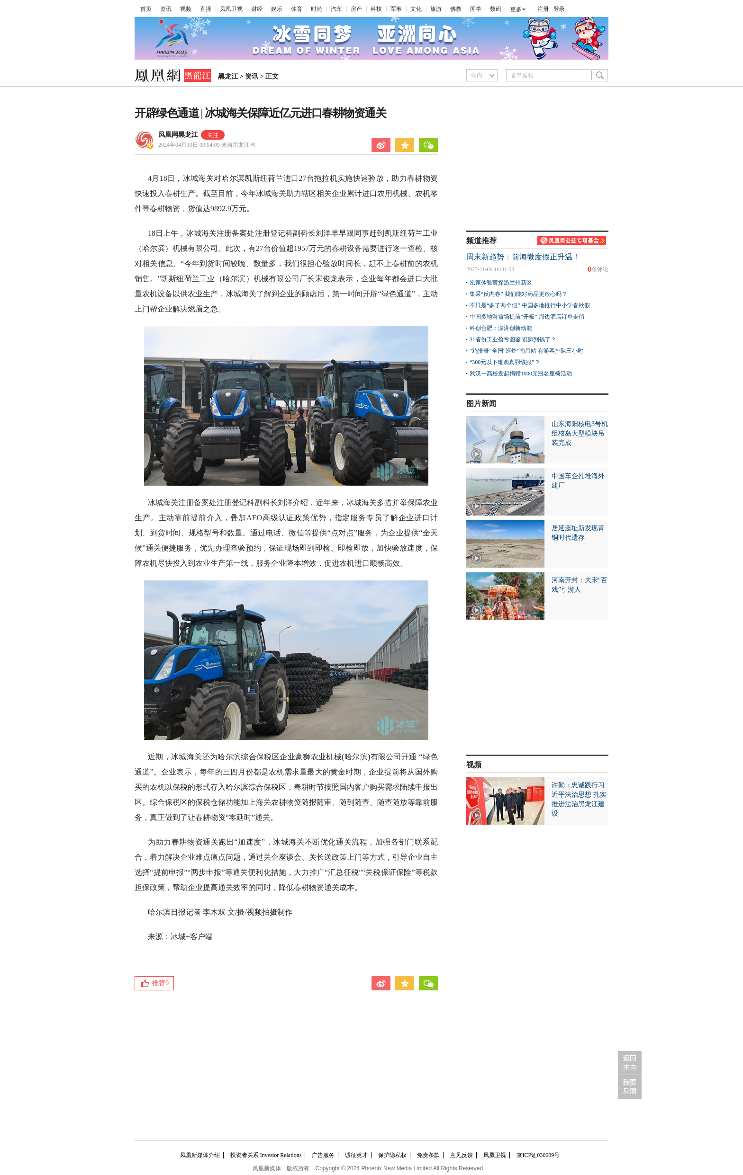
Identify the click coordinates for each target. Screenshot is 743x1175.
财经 (257, 9)
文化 (416, 9)
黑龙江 (228, 76)
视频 (185, 9)
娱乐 (276, 9)
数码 (495, 9)
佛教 (456, 9)
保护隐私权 (392, 1155)
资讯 (166, 9)
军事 (396, 9)
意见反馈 (461, 1155)
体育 (296, 9)
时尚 (316, 9)
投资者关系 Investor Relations (266, 1155)
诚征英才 (356, 1155)
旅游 (436, 9)
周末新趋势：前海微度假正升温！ (523, 257)
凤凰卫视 (231, 9)
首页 (146, 9)
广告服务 (323, 1155)
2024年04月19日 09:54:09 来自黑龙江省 (206, 145)
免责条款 (428, 1155)
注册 (543, 9)
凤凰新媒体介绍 (200, 1155)
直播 (205, 9)
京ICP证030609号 (538, 1155)
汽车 (336, 9)
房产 (356, 9)
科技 (376, 9)
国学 (475, 9)
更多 (516, 9)
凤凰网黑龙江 (178, 134)
